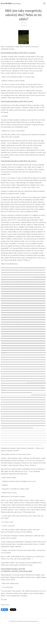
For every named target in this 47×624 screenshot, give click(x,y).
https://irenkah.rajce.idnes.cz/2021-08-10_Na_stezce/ (18, 161)
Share (4, 609)
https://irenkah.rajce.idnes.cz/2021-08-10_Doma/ (17, 101)
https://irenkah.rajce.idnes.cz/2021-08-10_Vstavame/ (18, 53)
